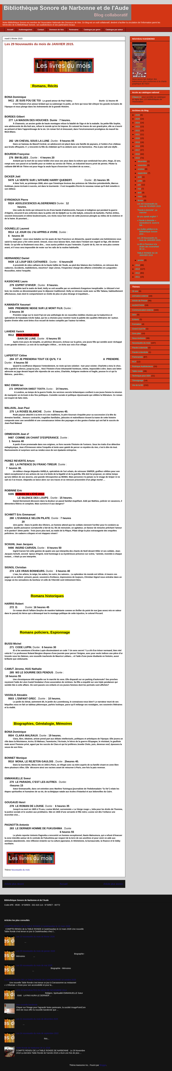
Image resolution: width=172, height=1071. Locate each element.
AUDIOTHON (138, 305)
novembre (142, 165)
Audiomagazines (25, 30)
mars (140, 196)
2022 (137, 130)
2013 (137, 269)
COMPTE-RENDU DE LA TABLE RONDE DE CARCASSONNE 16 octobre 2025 (40, 980)
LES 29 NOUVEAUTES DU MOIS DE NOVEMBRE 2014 (41, 990)
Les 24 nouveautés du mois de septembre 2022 (37, 1033)
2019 (137, 142)
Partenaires (73, 30)
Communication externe (142, 310)
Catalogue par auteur (114, 30)
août (140, 177)
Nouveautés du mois (20, 870)
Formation (136, 324)
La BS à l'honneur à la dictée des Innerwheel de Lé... (148, 246)
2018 (137, 146)
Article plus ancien (113, 884)
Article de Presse (139, 300)
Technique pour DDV (141, 376)
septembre (143, 173)
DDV (134, 315)
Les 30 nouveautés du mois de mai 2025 (34, 965)
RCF (134, 362)
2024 (137, 123)
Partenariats (137, 357)
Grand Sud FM (138, 329)
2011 (137, 277)
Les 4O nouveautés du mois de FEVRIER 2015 (149, 205)
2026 (137, 115)
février (141, 200)
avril (140, 192)
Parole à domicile (139, 347)
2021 (137, 134)
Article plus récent (14, 884)
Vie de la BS (137, 385)
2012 (137, 273)
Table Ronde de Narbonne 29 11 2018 (33, 1048)
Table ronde (137, 371)
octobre (141, 169)
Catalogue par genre (92, 30)
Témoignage (137, 380)
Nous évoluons (138, 338)
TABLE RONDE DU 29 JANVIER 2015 (147, 254)
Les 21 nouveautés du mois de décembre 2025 (37, 1019)
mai (139, 189)
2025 (137, 119)
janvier (141, 260)
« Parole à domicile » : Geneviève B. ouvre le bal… (148, 222)
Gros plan (136, 333)
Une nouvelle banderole (26, 1005)
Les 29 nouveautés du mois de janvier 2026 (35, 951)
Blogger (102, 1065)
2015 (137, 158)
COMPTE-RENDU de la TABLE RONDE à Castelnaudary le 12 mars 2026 (37, 926)
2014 (137, 265)
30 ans (135, 291)
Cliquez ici (137, 97)
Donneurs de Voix (56, 30)
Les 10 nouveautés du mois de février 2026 (35, 936)
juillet (140, 181)
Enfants (135, 319)
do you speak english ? (147, 216)
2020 (137, 138)
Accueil (10, 30)
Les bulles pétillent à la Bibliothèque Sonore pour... (147, 231)
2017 (137, 150)
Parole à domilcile (140, 352)
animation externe (140, 296)
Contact (41, 30)
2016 (137, 154)
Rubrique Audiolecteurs (142, 366)
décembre (142, 161)
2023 (137, 126)
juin (139, 185)
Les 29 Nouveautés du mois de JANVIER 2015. (149, 239)
